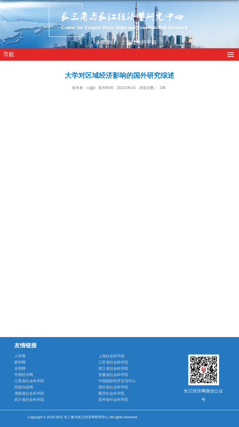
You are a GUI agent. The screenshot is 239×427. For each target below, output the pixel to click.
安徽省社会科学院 (113, 375)
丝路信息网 (23, 387)
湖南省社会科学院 (29, 393)
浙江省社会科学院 (113, 368)
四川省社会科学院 (29, 399)
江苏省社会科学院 (113, 362)
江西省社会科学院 (29, 381)
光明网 (20, 368)
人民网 (20, 356)
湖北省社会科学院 (113, 387)
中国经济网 (23, 375)
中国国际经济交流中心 (117, 381)
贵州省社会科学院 (113, 399)
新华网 (20, 362)
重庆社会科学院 (111, 393)
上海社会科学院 (111, 356)
